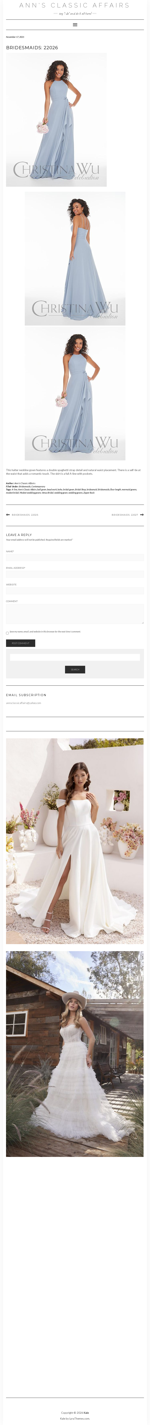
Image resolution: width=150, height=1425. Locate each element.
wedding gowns (75, 492)
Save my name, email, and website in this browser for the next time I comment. (45, 631)
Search (75, 669)
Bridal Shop (80, 489)
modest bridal (12, 492)
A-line (14, 489)
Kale (86, 1412)
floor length (115, 489)
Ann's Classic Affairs (75, 5)
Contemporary (38, 486)
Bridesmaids (25, 486)
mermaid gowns (129, 489)
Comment (12, 601)
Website (11, 584)
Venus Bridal (48, 492)
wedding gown (61, 492)
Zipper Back (88, 492)
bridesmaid (92, 489)
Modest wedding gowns (30, 492)
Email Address (15, 568)
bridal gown (68, 489)
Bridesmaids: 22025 (25, 514)
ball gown (41, 489)
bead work (52, 489)
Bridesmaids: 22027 (125, 514)
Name (10, 551)
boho (60, 489)
